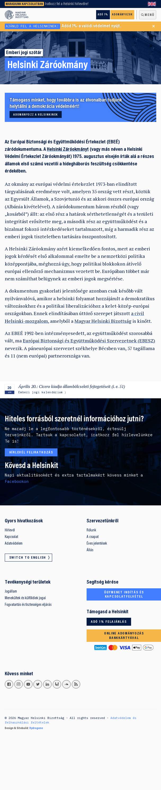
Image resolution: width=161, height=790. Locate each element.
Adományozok (122, 14)
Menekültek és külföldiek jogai (25, 598)
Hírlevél (10, 530)
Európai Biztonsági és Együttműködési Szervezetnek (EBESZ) (89, 341)
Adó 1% (103, 14)
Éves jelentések (97, 544)
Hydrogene (36, 728)
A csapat (93, 537)
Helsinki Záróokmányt (68, 149)
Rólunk (91, 530)
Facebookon (17, 481)
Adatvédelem (14, 544)
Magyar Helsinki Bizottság (102, 321)
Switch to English (152, 4)
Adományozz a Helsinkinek (35, 114)
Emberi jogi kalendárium (40, 392)
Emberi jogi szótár (24, 52)
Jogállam (11, 592)
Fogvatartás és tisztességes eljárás (28, 605)
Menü (149, 15)
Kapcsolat (11, 537)
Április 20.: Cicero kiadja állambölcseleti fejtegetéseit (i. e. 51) (71, 386)
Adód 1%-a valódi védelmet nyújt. (63, 26)
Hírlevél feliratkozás (31, 452)
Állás (90, 550)
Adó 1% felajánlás (109, 622)
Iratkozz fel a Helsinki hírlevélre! (66, 4)
